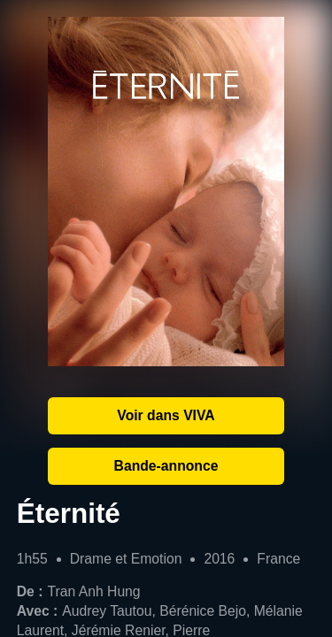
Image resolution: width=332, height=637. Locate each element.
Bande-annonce (166, 465)
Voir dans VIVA (165, 415)
